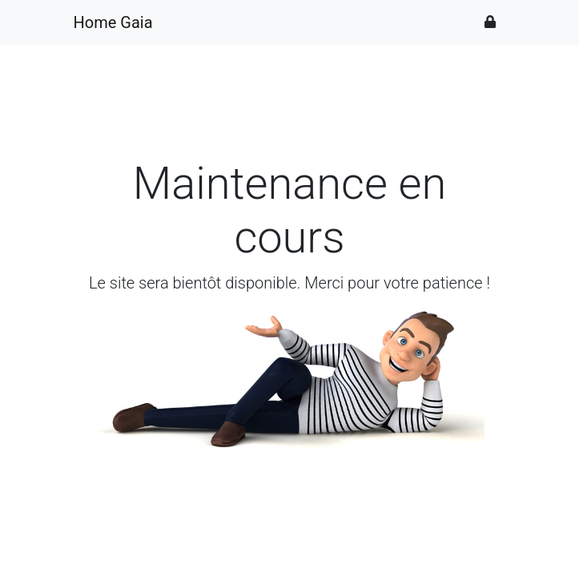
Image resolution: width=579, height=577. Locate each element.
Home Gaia (113, 22)
